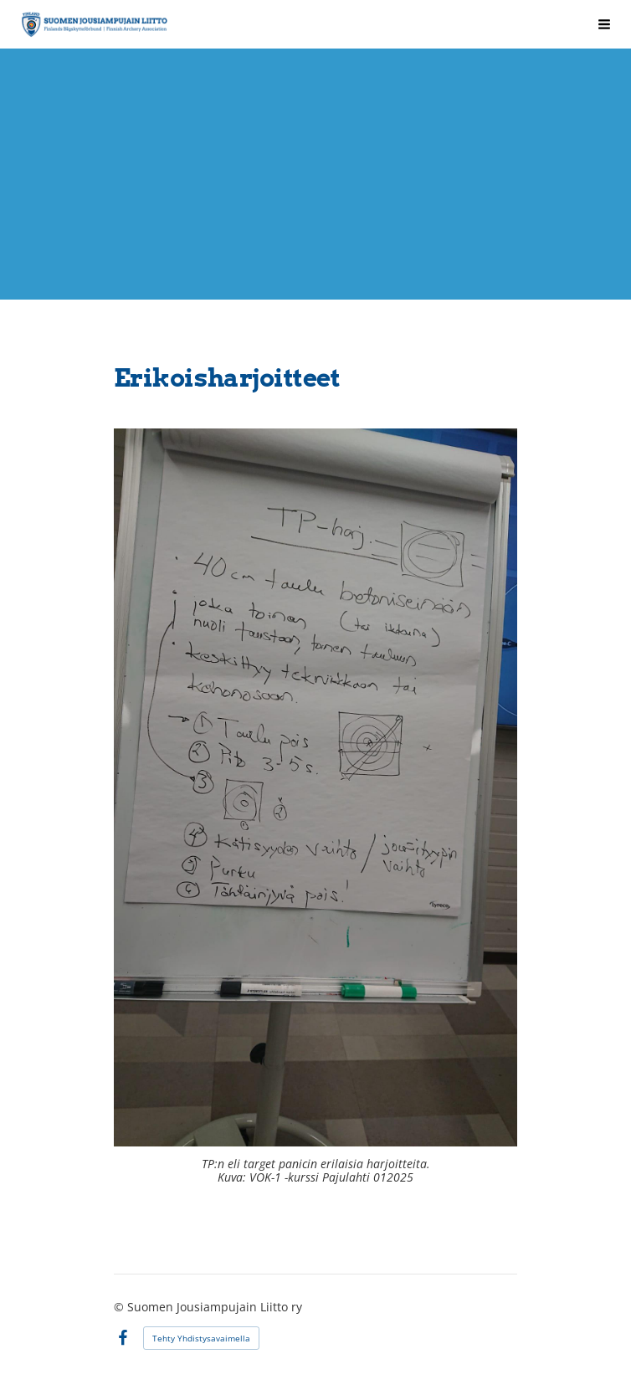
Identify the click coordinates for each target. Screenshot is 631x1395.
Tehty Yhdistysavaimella (201, 1338)
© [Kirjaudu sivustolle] (120, 1307)
